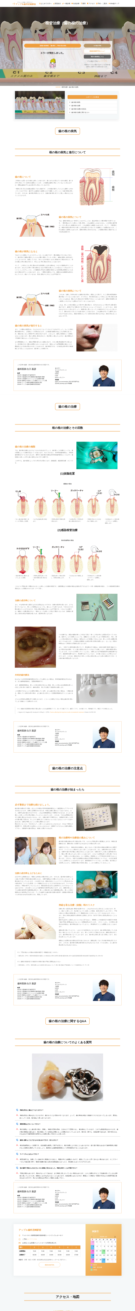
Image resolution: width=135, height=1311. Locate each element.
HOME (58, 87)
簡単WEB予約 (49, 1265)
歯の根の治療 (75, 105)
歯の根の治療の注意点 (78, 109)
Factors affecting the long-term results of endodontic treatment (67, 712)
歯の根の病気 (75, 102)
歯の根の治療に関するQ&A (80, 112)
